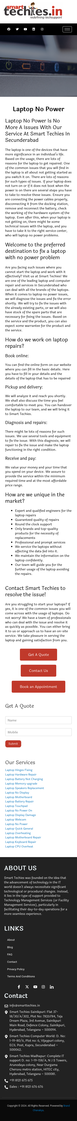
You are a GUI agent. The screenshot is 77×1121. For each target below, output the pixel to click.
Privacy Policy (15, 969)
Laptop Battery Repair (19, 801)
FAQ (9, 954)
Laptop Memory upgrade (21, 783)
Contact (12, 961)
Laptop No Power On (18, 810)
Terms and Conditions (21, 976)
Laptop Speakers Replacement (24, 788)
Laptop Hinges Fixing (18, 770)
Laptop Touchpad (16, 806)
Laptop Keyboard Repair (20, 842)
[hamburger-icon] (67, 29)
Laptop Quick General (19, 828)
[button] (38, 655)
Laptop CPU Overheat (19, 846)
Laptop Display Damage (20, 815)
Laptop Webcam (15, 819)
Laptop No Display (17, 792)
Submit (13, 744)
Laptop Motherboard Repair (23, 837)
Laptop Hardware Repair (21, 774)
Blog (10, 947)
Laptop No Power (16, 824)
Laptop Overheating (18, 833)
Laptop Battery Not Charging (24, 779)
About (11, 939)
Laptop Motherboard (18, 797)
